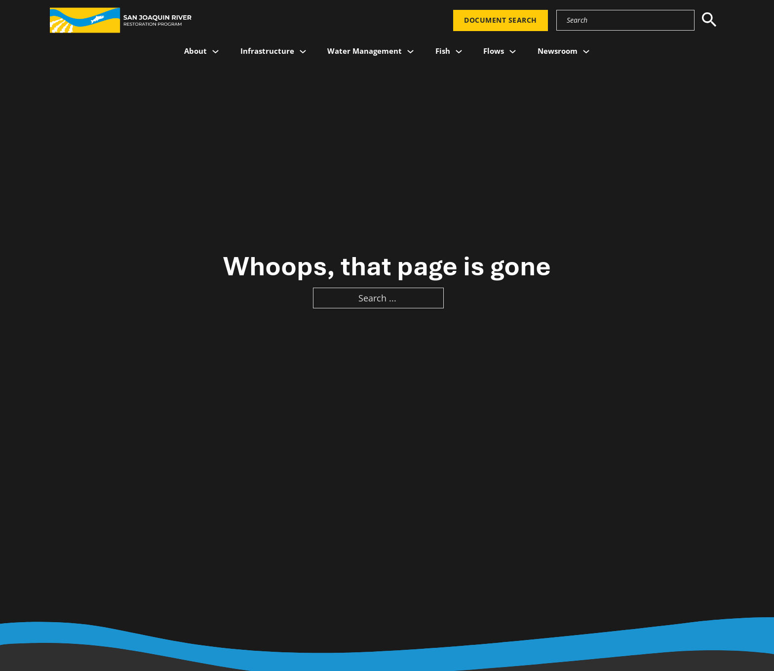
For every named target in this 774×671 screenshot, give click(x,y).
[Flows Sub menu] (512, 51)
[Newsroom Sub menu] (586, 51)
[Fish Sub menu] (459, 51)
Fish (442, 51)
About (195, 51)
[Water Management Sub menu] (410, 51)
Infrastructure (267, 51)
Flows (493, 51)
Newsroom (558, 51)
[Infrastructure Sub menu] (303, 51)
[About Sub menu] (215, 51)
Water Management (364, 51)
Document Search (500, 20)
